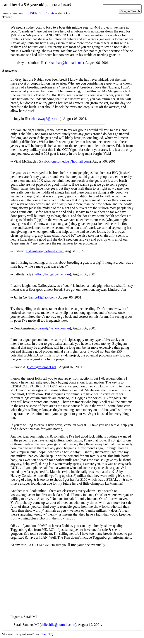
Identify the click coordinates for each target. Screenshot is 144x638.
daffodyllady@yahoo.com (51, 274)
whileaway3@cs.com (45, 118)
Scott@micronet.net (42, 367)
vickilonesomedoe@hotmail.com (66, 161)
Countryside (53, 13)
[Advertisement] (72, 580)
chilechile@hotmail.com (58, 624)
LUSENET (34, 13)
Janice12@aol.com (42, 297)
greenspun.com (13, 13)
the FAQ (47, 634)
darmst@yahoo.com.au (54, 328)
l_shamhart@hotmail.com (64, 62)
